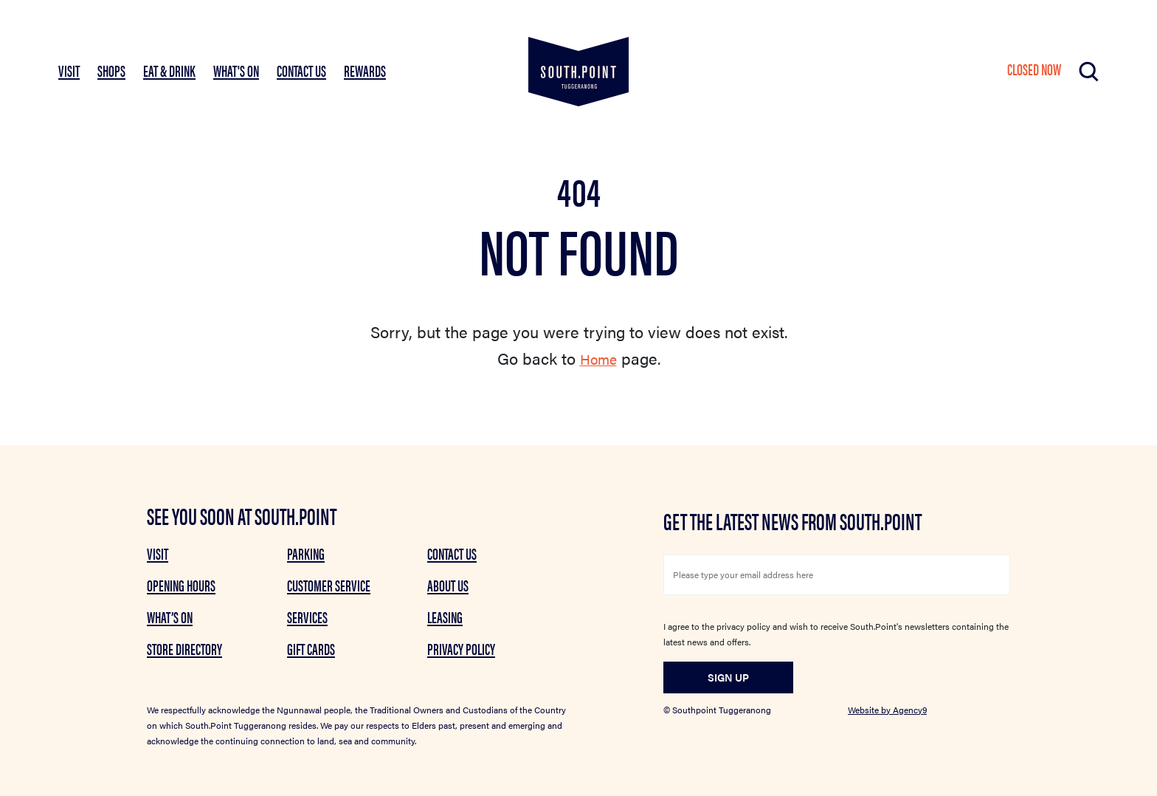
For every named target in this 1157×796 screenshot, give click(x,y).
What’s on (170, 616)
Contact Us (301, 70)
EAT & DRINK (169, 70)
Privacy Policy (461, 648)
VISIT (69, 70)
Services (307, 616)
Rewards (365, 70)
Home (598, 357)
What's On (236, 70)
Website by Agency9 (887, 709)
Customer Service (328, 585)
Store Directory (184, 648)
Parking (306, 553)
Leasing (445, 616)
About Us (448, 585)
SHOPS (111, 70)
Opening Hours (181, 585)
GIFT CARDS (311, 648)
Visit (157, 553)
